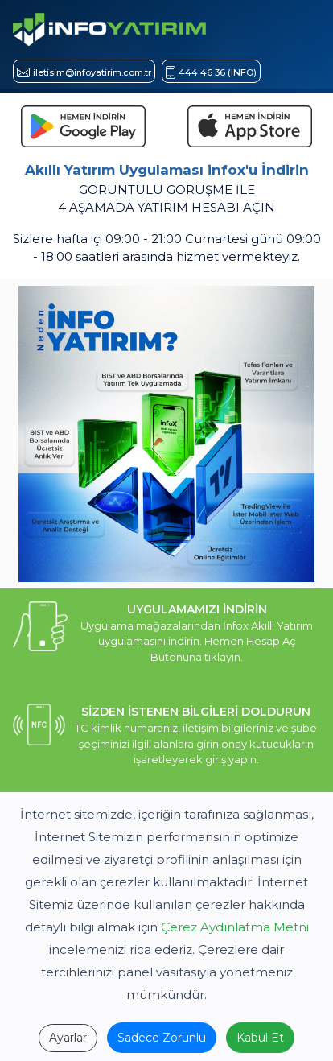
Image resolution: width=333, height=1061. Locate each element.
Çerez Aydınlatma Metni (235, 927)
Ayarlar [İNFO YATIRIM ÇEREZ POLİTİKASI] (68, 1037)
